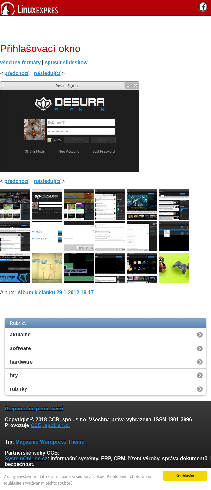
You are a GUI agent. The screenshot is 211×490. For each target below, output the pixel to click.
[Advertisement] (103, 28)
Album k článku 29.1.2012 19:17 (55, 292)
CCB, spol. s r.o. (50, 425)
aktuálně (20, 334)
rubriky (18, 389)
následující (47, 73)
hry (14, 375)
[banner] (105, 8)
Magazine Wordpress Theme (49, 442)
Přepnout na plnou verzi (34, 408)
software (20, 348)
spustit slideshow (66, 62)
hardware (21, 361)
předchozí (16, 73)
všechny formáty (20, 62)
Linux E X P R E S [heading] (105, 7)
